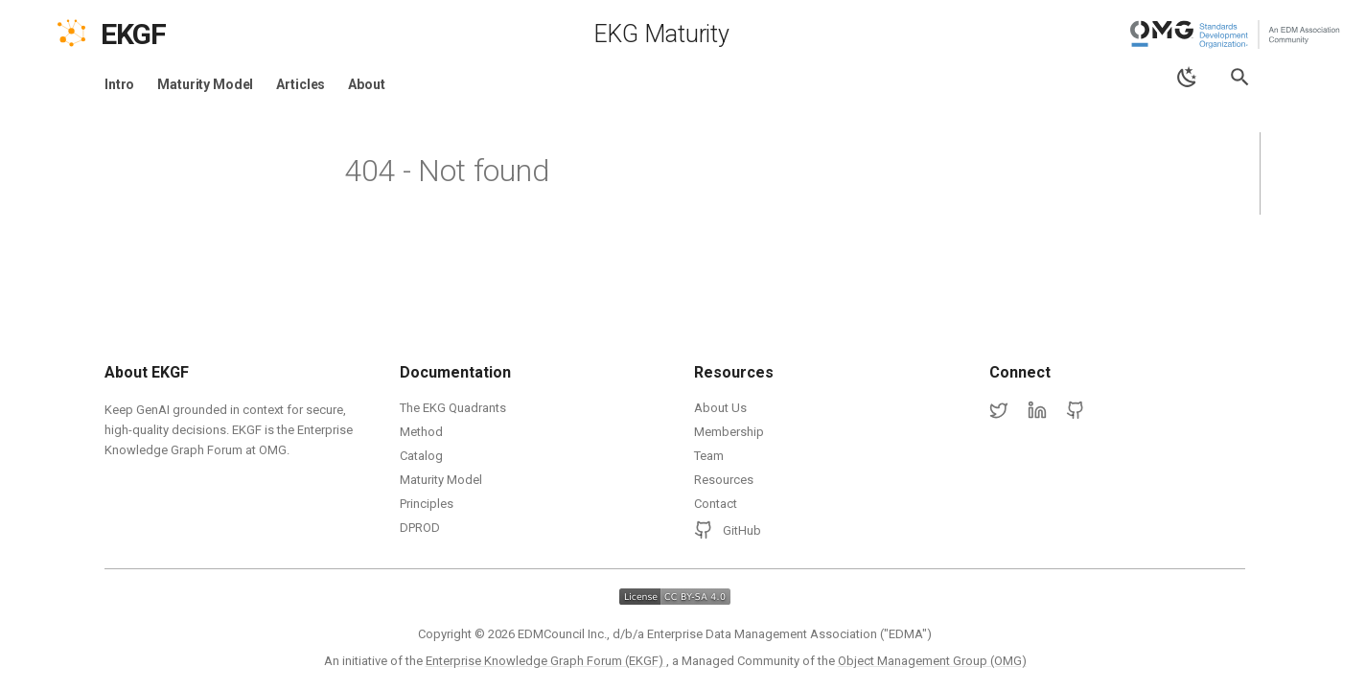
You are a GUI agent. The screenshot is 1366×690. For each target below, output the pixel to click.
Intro (119, 84)
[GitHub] (1075, 411)
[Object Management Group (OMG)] (1236, 34)
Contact (715, 503)
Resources (723, 479)
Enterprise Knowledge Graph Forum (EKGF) (546, 661)
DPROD (420, 527)
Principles (426, 503)
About (366, 84)
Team (709, 455)
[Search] (1240, 77)
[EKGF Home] (150, 34)
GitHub (727, 530)
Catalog (421, 455)
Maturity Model (205, 84)
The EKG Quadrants (453, 408)
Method (421, 432)
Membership (729, 432)
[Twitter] (998, 411)
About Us (720, 408)
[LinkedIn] (1037, 411)
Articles (300, 84)
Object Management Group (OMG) (932, 661)
